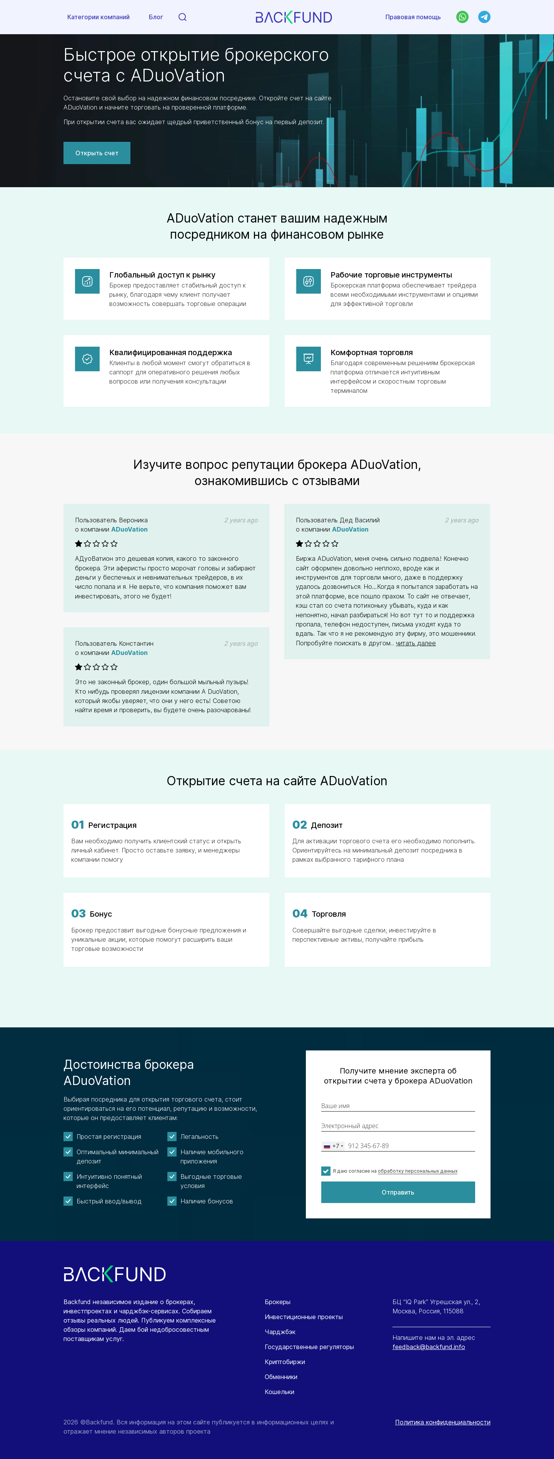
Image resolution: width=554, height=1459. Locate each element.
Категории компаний (98, 17)
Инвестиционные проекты (304, 1317)
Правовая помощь (413, 17)
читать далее (416, 643)
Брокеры (277, 1302)
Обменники (281, 1377)
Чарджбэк (280, 1332)
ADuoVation (129, 529)
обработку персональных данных (417, 1171)
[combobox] (333, 1146)
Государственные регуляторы (309, 1347)
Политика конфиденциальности (443, 1422)
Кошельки (279, 1392)
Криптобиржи (285, 1362)
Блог (156, 17)
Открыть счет (96, 153)
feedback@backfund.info (428, 1347)
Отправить (398, 1192)
